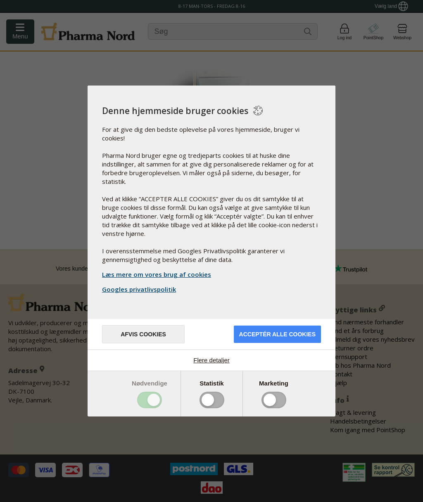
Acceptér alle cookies (277, 334)
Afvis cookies (143, 334)
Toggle (149, 400)
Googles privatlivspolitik (140, 289)
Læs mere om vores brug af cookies (156, 274)
